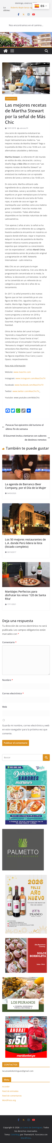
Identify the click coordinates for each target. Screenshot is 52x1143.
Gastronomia (11, 99)
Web (4, 706)
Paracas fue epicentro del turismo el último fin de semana (23, 427)
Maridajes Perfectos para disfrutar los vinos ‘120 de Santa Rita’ (25, 595)
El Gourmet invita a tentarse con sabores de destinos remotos (26, 437)
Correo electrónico (13, 693)
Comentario (9, 642)
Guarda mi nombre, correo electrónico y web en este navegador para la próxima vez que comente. (25, 729)
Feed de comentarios (12, 1095)
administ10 (23, 128)
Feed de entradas (10, 1091)
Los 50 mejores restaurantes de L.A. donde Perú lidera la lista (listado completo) (25, 543)
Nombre (7, 680)
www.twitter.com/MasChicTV (26, 391)
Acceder (6, 1086)
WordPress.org (9, 1100)
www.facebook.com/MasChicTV (29, 385)
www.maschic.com (22, 372)
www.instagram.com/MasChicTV (30, 378)
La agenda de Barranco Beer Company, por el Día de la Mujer (25, 486)
